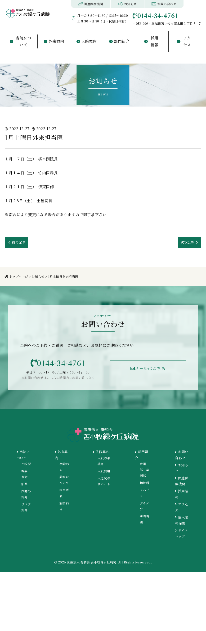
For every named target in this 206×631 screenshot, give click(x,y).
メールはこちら (148, 370)
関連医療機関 (90, 4)
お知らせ (127, 4)
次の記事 (186, 242)
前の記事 (19, 242)
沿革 (24, 486)
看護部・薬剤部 (144, 472)
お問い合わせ (164, 4)
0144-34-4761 (58, 364)
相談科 (144, 485)
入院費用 (104, 473)
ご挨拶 (26, 466)
